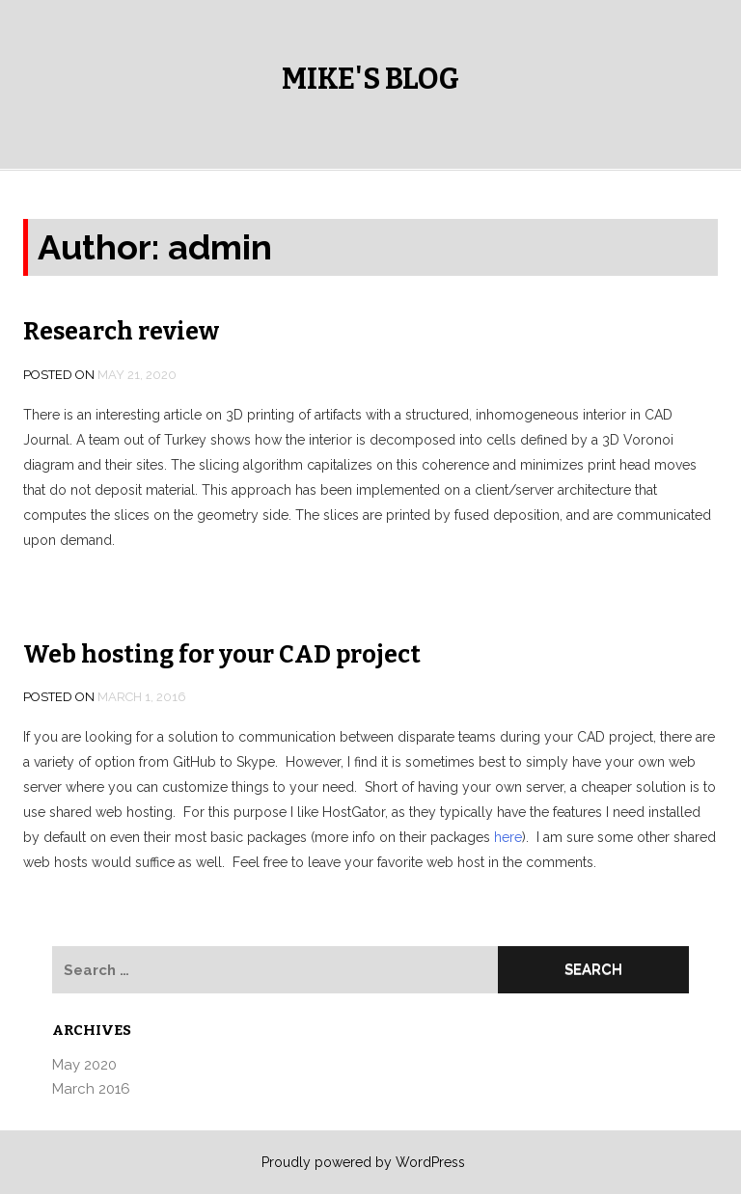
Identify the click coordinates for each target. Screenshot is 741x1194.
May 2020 (84, 1064)
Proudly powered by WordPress (363, 1162)
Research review (121, 331)
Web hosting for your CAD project (222, 654)
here (508, 837)
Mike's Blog (370, 79)
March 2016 (91, 1089)
